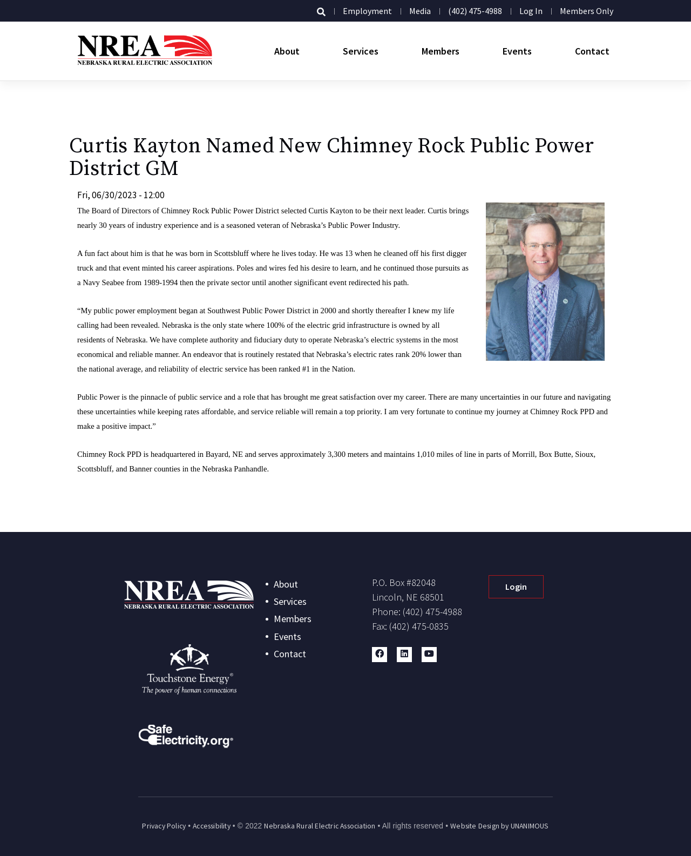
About (287, 51)
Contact (592, 51)
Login (516, 586)
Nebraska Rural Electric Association (319, 826)
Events (517, 51)
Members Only (586, 10)
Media (420, 10)
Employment (367, 10)
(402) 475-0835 (419, 626)
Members (440, 51)
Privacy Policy (164, 826)
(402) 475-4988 (475, 10)
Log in (531, 10)
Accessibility (212, 826)
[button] (379, 654)
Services (360, 51)
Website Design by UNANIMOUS (499, 826)
